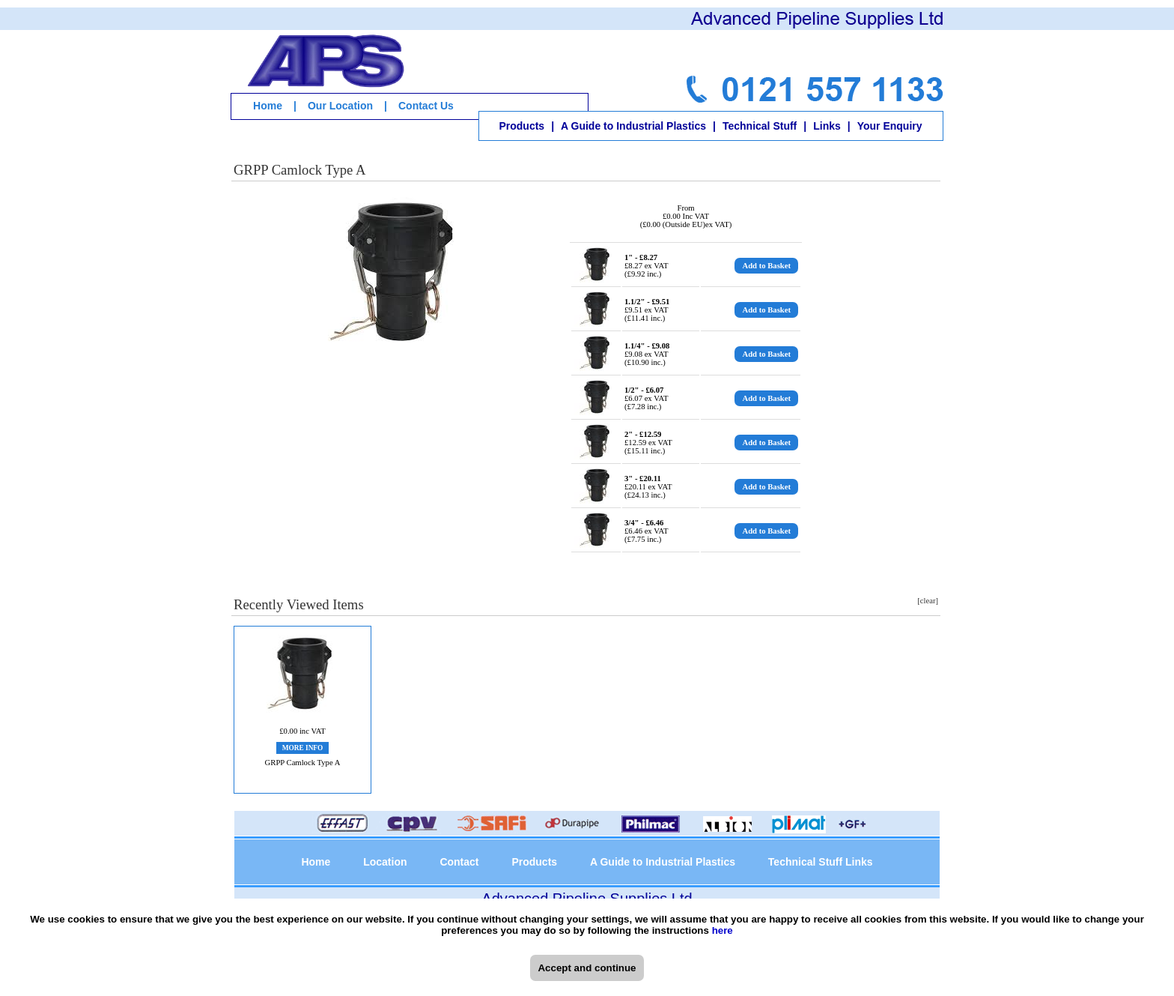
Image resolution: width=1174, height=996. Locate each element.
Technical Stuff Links (820, 862)
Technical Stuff (760, 126)
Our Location (340, 106)
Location (385, 862)
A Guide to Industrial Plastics (633, 126)
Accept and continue (587, 968)
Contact (459, 862)
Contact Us (426, 106)
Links (827, 126)
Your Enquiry (889, 126)
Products (521, 126)
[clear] (927, 601)
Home (267, 106)
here (722, 930)
